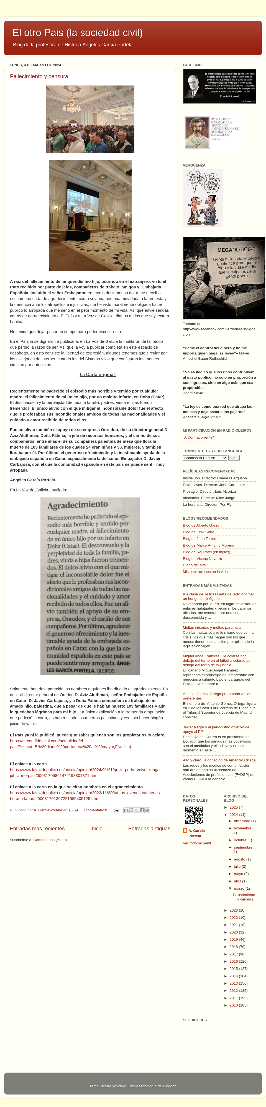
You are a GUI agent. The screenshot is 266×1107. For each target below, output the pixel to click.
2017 (234, 954)
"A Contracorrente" (198, 437)
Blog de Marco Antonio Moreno (208, 545)
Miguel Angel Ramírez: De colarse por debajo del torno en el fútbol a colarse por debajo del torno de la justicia (217, 660)
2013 (234, 983)
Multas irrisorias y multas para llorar (212, 627)
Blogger (169, 1086)
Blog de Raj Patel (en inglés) (206, 552)
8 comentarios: (95, 810)
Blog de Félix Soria (198, 532)
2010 (234, 1005)
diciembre (242, 821)
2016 (234, 961)
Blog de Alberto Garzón (202, 525)
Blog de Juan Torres (199, 539)
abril (238, 881)
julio (238, 866)
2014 (234, 976)
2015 (234, 969)
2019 (234, 939)
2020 (234, 932)
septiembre (243, 847)
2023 (234, 910)
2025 (234, 807)
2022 (234, 917)
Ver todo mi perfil (197, 843)
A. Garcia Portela (48, 810)
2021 (234, 925)
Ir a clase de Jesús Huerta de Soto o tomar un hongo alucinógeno (218, 596)
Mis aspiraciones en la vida (205, 572)
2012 (234, 990)
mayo (239, 874)
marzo (239, 888)
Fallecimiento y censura (39, 76)
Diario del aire (194, 565)
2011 (234, 998)
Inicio (96, 828)
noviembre (243, 828)
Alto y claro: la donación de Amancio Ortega (219, 760)
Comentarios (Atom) (50, 840)
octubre (241, 840)
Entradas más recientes (37, 828)
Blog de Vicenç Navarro (202, 559)
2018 (234, 947)
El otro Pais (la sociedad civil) (77, 32)
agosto (240, 859)
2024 (234, 814)
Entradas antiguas (149, 828)
